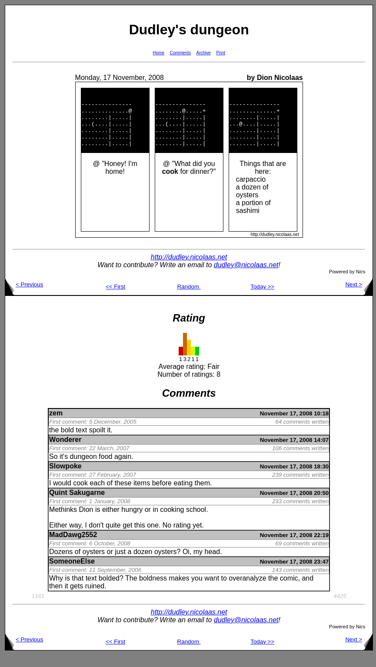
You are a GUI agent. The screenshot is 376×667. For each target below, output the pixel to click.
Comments (180, 52)
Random (189, 298)
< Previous (24, 296)
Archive (203, 52)
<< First (115, 298)
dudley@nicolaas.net (246, 276)
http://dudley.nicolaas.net (189, 268)
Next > (359, 296)
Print (220, 52)
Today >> (262, 298)
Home (158, 52)
